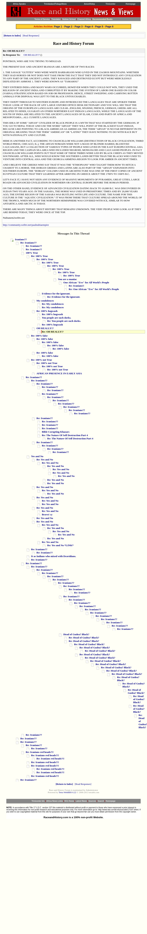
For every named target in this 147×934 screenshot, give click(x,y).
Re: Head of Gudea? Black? (84, 637)
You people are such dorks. (56, 317)
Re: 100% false (39, 335)
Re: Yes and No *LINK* (60, 545)
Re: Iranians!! (76, 285)
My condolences (45, 300)
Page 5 (99, 26)
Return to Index (12, 35)
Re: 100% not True (41, 359)
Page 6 (109, 26)
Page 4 (89, 26)
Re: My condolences (53, 303)
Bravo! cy (47, 514)
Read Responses (30, 35)
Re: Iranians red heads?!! (40, 752)
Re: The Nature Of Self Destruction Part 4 (65, 435)
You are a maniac (67, 279)
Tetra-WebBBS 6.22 (67, 792)
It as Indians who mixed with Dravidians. (53, 556)
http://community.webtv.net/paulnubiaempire (26, 224)
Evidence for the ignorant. (56, 293)
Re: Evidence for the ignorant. (63, 296)
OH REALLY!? (32, 54)
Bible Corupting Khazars (55, 431)
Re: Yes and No (44, 459)
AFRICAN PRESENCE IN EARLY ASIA (59, 373)
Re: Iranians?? (28, 242)
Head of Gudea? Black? (76, 634)
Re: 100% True (39, 256)
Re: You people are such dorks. (64, 321)
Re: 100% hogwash (47, 311)
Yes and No (37, 456)
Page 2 (68, 26)
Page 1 (58, 26)
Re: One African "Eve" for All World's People (94, 289)
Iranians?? (21, 239)
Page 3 (79, 26)
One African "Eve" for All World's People (86, 282)
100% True (32, 252)
